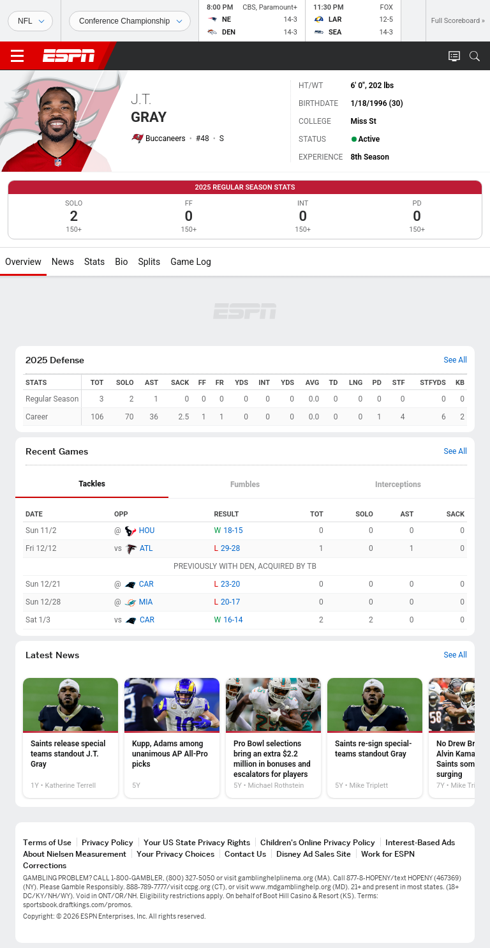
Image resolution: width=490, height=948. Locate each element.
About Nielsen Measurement (74, 854)
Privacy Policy (107, 842)
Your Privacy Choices (175, 854)
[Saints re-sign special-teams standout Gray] (374, 738)
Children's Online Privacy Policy (317, 842)
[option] (70, 738)
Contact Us (245, 854)
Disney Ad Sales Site (313, 854)
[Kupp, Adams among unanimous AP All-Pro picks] (171, 738)
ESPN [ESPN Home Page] (69, 55)
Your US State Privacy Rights (197, 842)
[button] (475, 56)
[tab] (91, 485)
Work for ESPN (388, 854)
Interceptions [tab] (398, 484)
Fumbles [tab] (245, 484)
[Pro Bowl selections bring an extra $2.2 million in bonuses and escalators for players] (273, 738)
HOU (147, 530)
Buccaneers (165, 138)
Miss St (363, 121)
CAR (146, 584)
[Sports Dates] (130, 21)
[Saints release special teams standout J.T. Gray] (70, 738)
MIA (146, 602)
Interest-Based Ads (420, 842)
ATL (146, 548)
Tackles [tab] (91, 483)
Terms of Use (47, 842)
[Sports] (30, 21)
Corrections (44, 865)
